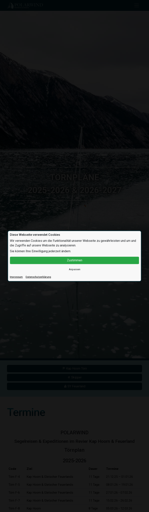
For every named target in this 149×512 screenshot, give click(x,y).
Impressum (16, 276)
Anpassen (74, 269)
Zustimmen (74, 260)
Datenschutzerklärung (38, 276)
